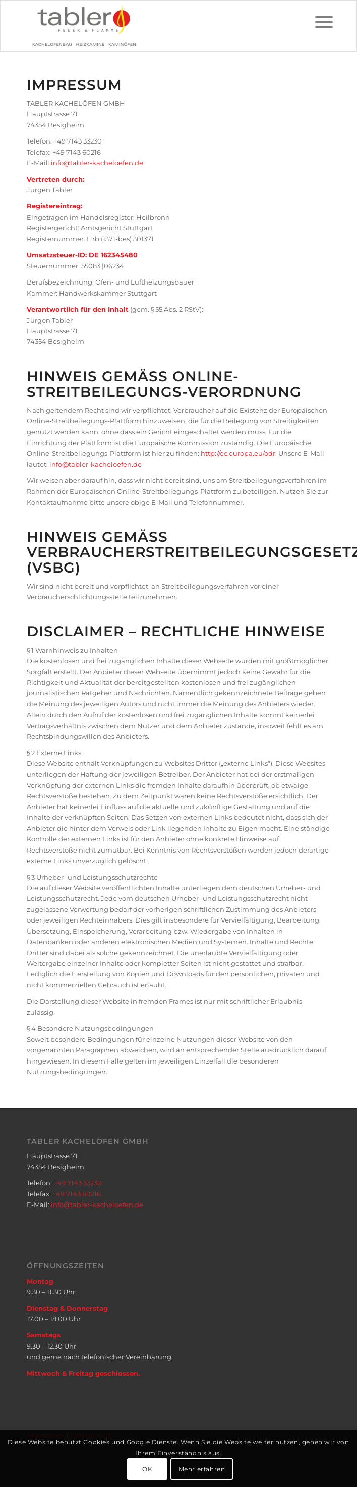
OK (147, 1469)
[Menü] (316, 22)
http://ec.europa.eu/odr (238, 453)
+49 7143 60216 (76, 1194)
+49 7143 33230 (77, 1183)
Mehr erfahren (201, 1469)
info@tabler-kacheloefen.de (97, 163)
